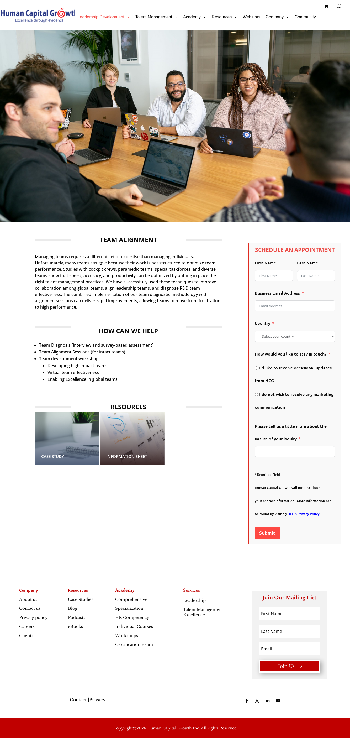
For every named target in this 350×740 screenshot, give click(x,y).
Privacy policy (33, 617)
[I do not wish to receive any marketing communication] (256, 394)
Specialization (129, 608)
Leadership (206, 600)
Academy (194, 17)
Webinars (251, 17)
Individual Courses (134, 626)
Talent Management (156, 17)
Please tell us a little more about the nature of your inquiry (291, 432)
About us (28, 599)
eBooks (75, 626)
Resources (224, 17)
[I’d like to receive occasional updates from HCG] (256, 368)
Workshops (126, 635)
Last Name (307, 262)
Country (262, 323)
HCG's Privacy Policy (304, 514)
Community (305, 17)
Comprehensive (131, 599)
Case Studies (80, 599)
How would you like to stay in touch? (290, 354)
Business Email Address (277, 293)
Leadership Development (104, 17)
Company (277, 17)
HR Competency (132, 617)
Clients (26, 635)
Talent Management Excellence (203, 612)
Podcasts (76, 617)
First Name (265, 262)
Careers (27, 626)
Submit (267, 533)
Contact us (29, 608)
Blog (72, 608)
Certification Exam (134, 644)
